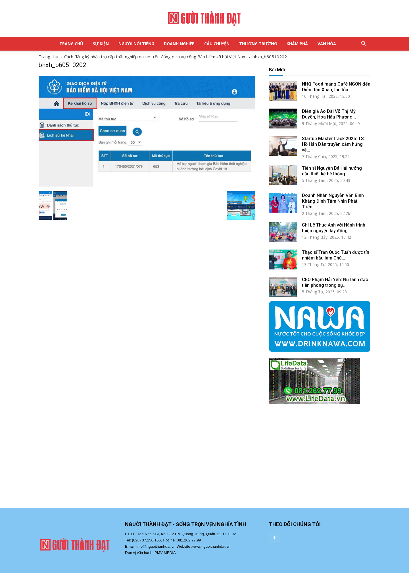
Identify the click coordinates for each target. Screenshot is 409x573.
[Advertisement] (319, 461)
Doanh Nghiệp (179, 43)
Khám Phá (297, 43)
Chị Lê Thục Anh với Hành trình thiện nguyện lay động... (333, 227)
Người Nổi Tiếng (136, 43)
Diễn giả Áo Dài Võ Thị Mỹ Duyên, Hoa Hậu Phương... (329, 114)
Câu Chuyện (216, 43)
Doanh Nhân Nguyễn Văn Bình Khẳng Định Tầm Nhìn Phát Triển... (333, 201)
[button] (363, 44)
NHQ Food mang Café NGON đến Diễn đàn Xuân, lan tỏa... (336, 86)
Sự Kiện (101, 43)
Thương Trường (258, 43)
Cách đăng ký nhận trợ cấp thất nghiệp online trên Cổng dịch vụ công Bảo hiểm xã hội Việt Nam (155, 56)
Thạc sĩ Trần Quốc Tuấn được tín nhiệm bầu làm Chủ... (335, 255)
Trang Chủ (71, 43)
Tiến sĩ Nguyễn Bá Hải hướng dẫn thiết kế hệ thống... (332, 171)
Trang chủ (48, 56)
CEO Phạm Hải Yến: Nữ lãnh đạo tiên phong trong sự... (335, 282)
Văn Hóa (327, 43)
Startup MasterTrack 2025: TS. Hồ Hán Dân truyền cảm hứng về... (333, 144)
